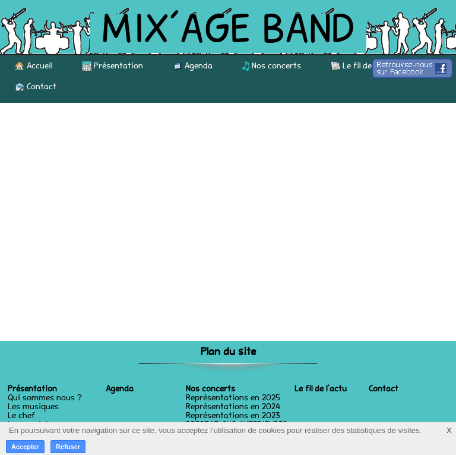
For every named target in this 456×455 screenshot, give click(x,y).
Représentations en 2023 (233, 416)
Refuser (68, 446)
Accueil (33, 66)
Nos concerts (271, 66)
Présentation (112, 66)
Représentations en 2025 (233, 398)
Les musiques (33, 407)
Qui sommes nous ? (45, 398)
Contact (35, 87)
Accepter (25, 446)
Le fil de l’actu (363, 66)
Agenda (193, 66)
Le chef (21, 416)
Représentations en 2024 (233, 407)
